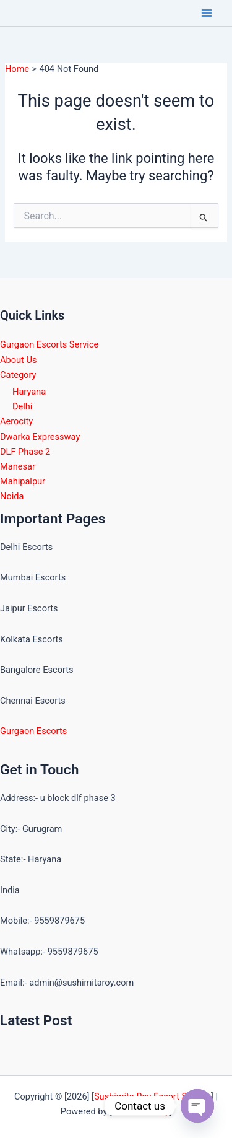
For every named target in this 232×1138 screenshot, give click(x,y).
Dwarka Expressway (40, 436)
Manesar (17, 466)
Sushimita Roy (141, 1111)
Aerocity (16, 421)
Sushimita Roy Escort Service (152, 1096)
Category (18, 374)
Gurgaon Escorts (33, 731)
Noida (12, 496)
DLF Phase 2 (25, 451)
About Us (18, 359)
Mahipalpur (22, 481)
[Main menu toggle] (207, 13)
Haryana (29, 391)
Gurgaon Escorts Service (49, 344)
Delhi (22, 406)
